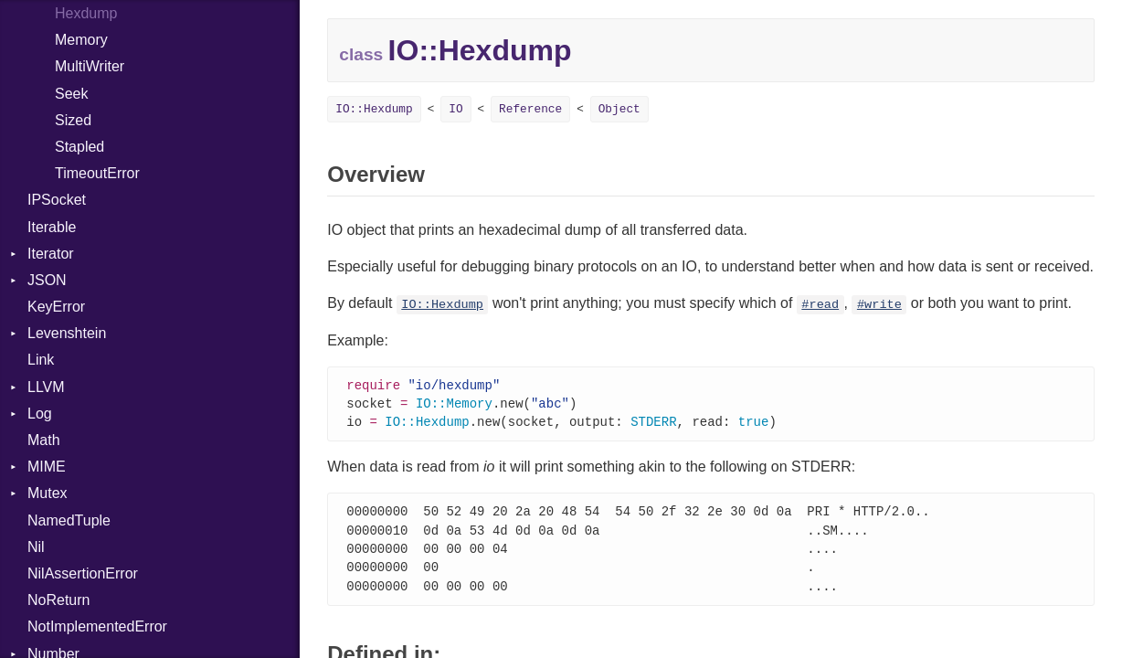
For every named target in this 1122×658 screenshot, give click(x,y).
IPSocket (56, 199)
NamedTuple (69, 520)
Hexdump (86, 13)
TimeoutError (97, 173)
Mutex (47, 493)
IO (455, 109)
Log (39, 413)
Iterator (50, 253)
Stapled (79, 146)
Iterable (51, 227)
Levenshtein (66, 333)
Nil (36, 547)
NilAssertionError (82, 573)
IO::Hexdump (373, 109)
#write (879, 305)
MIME (46, 466)
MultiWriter (89, 66)
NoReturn (58, 600)
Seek (71, 93)
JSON (47, 280)
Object (619, 109)
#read (820, 305)
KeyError (56, 306)
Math (43, 440)
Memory (81, 40)
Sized (73, 120)
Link (40, 359)
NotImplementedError (97, 626)
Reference (530, 109)
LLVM (46, 387)
